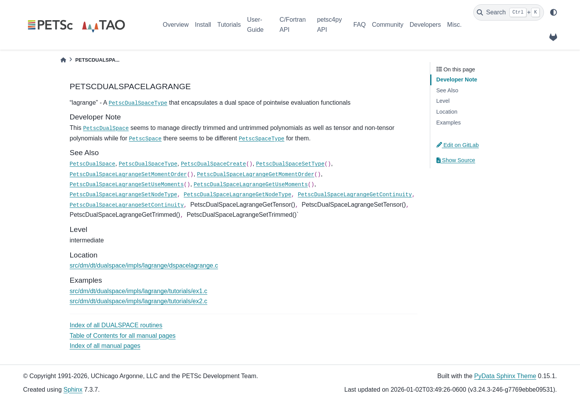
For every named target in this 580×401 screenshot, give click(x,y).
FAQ (359, 24)
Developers (425, 24)
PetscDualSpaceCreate (213, 164)
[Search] (508, 12)
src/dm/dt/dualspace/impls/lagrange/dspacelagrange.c (144, 265)
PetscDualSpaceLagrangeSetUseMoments (127, 184)
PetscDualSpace (106, 128)
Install (203, 24)
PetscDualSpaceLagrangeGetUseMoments (251, 184)
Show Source (455, 160)
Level (443, 101)
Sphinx (73, 389)
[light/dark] (553, 12)
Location (446, 112)
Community (387, 24)
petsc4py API (329, 24)
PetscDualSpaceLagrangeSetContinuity (127, 205)
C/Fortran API (292, 24)
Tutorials (229, 24)
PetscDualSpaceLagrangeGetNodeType (237, 195)
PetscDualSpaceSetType (290, 164)
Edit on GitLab (457, 145)
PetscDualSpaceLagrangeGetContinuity (355, 195)
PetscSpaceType (261, 139)
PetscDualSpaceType (138, 103)
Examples (448, 122)
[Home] (63, 60)
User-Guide (255, 24)
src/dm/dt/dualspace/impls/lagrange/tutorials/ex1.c (139, 291)
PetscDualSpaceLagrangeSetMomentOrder (128, 174)
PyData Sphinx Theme (505, 376)
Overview (176, 24)
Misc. (454, 24)
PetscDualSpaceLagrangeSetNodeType (123, 195)
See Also (447, 90)
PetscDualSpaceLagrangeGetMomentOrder (255, 174)
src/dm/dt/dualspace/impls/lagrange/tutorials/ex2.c (139, 301)
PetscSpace (145, 139)
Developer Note (457, 79)
